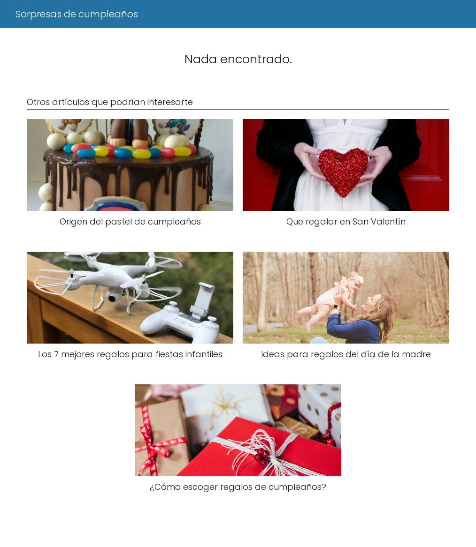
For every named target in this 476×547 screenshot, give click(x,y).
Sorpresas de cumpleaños (76, 14)
